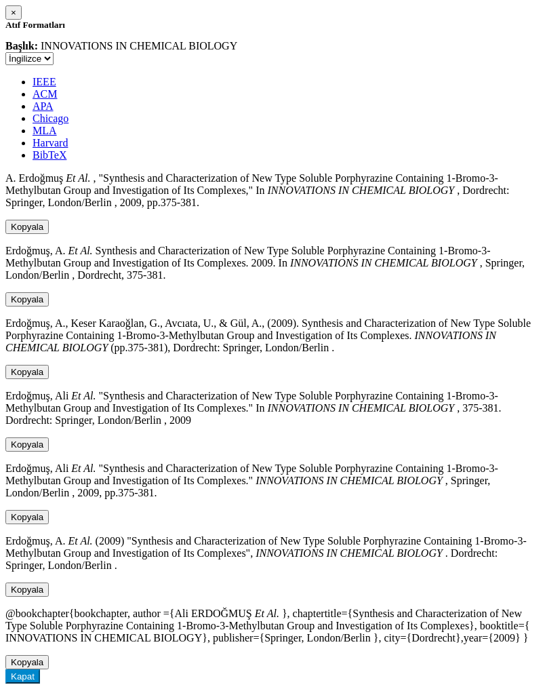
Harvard (50, 143)
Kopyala (27, 227)
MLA (45, 130)
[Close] (13, 12)
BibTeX (49, 155)
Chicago (50, 118)
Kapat (23, 676)
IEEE (44, 81)
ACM (45, 94)
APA (43, 106)
